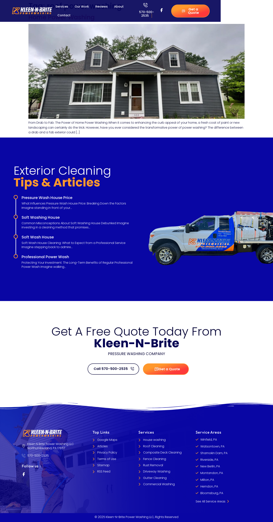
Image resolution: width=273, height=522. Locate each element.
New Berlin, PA (210, 466)
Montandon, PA (211, 473)
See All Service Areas (212, 501)
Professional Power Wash (45, 256)
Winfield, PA (208, 439)
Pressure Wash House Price (47, 197)
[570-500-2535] (145, 5)
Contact (64, 15)
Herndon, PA (209, 486)
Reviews (101, 6)
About (119, 6)
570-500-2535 (146, 14)
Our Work (82, 6)
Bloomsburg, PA (211, 493)
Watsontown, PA (212, 446)
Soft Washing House (41, 217)
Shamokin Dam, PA (214, 453)
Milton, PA (207, 480)
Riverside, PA (209, 460)
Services (61, 6)
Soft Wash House (38, 237)
